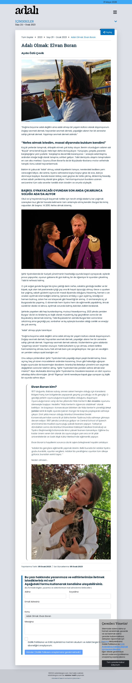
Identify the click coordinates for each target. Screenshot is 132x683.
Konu (27, 612)
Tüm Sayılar (27, 37)
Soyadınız (74, 592)
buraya (105, 641)
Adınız (28, 592)
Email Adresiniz (32, 602)
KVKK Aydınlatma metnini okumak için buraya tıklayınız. (115, 646)
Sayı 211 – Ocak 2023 (57, 37)
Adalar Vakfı (71, 675)
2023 (40, 37)
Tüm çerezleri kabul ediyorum (115, 663)
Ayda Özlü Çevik (32, 53)
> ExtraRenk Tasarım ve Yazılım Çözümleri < (66, 678)
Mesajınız (29, 622)
